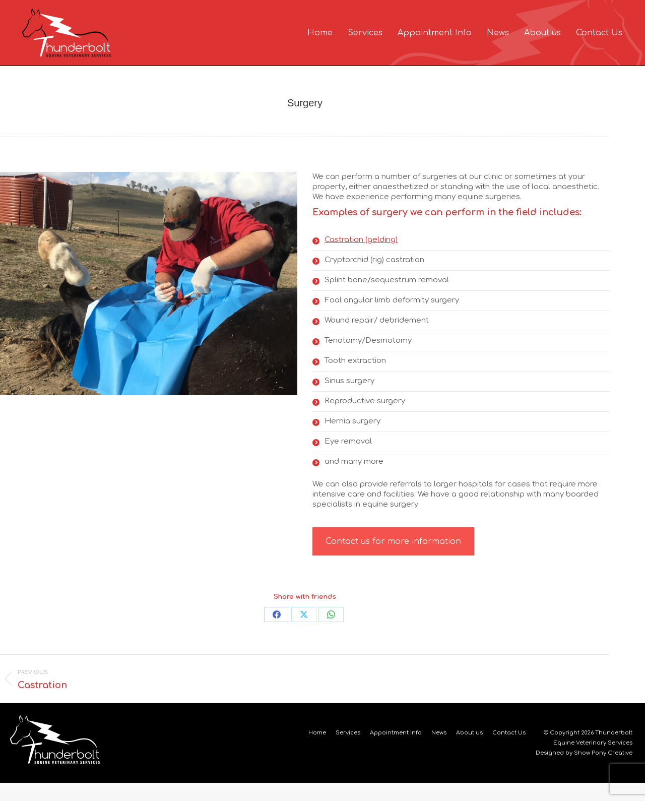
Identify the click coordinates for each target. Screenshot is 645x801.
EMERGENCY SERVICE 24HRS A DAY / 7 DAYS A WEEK (537, 10)
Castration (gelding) (361, 258)
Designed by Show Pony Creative (584, 771)
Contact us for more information (393, 559)
